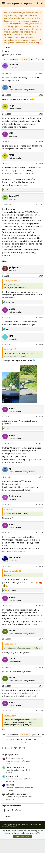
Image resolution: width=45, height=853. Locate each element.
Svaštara (9, 763)
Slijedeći (35, 59)
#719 (41, 686)
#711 (41, 444)
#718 (41, 667)
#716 (41, 606)
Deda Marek (15, 496)
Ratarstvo (10, 781)
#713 (41, 505)
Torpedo (9, 790)
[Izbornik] (3, 3)
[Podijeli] (36, 73)
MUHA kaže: (9, 715)
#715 (41, 566)
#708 (41, 317)
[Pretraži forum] (42, 3)
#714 (41, 533)
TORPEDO (10, 785)
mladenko (13, 64)
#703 (41, 114)
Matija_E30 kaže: (10, 281)
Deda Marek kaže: (11, 571)
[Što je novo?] (37, 3)
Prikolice (9, 772)
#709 (41, 344)
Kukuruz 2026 (12, 776)
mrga (11, 105)
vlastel (12, 308)
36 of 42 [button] (24, 59)
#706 (41, 205)
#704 (41, 141)
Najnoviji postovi (10, 754)
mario (6, 55)
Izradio (9, 827)
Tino (11, 335)
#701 (41, 73)
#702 (41, 95)
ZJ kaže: (7, 509)
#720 (41, 711)
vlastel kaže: (9, 349)
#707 (41, 276)
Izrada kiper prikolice (15, 767)
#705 (41, 163)
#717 (41, 639)
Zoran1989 (14, 196)
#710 (41, 417)
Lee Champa (15, 557)
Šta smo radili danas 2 (15, 758)
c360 (11, 133)
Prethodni (13, 59)
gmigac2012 (15, 267)
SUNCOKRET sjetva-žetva (17, 794)
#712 (41, 477)
